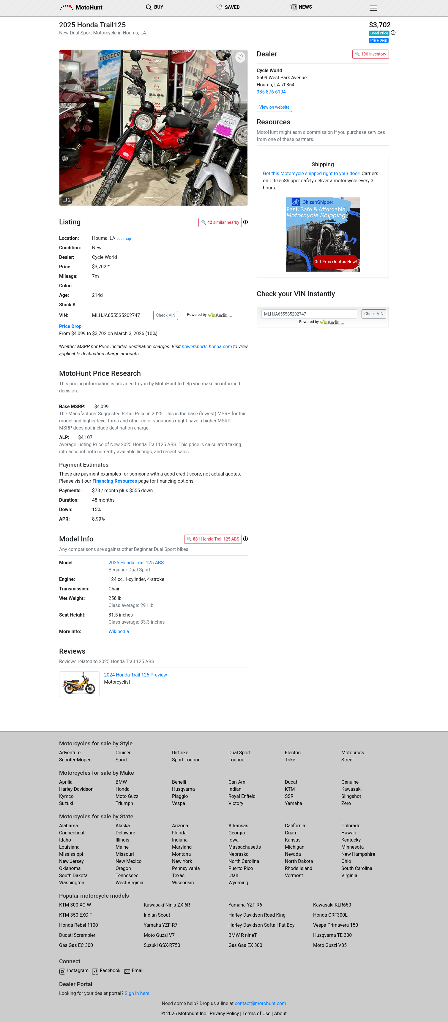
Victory (235, 803)
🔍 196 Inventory (370, 54)
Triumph (124, 803)
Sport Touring (186, 760)
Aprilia (65, 782)
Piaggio (180, 796)
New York (182, 861)
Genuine (350, 782)
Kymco (66, 796)
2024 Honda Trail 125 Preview (135, 675)
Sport (121, 760)
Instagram (78, 970)
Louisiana (69, 847)
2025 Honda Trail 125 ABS (136, 562)
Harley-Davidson (76, 789)
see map (123, 238)
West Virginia (129, 882)
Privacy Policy (224, 1013)
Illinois (122, 840)
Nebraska (238, 854)
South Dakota (73, 875)
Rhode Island (298, 868)
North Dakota (299, 861)
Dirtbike (180, 752)
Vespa (178, 803)
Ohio (346, 861)
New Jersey (71, 861)
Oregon (123, 868)
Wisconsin (183, 882)
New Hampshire (358, 854)
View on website (274, 107)
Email (138, 970)
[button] (393, 33)
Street (347, 760)
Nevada (293, 854)
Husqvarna (183, 789)
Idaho (65, 840)
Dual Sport (239, 752)
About (280, 1013)
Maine (122, 847)
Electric (293, 752)
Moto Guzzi (128, 796)
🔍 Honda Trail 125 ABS (213, 539)
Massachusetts (244, 847)
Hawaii (348, 833)
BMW (121, 782)
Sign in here (137, 993)
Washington (71, 882)
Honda (123, 789)
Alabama (68, 825)
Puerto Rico (240, 868)
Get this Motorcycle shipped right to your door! (311, 173)
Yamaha (293, 803)
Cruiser (123, 752)
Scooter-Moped (75, 760)
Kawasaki (351, 789)
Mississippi (71, 854)
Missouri (125, 854)
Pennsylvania (186, 868)
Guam (291, 833)
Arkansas (238, 825)
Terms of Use (256, 1013)
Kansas (293, 840)
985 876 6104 (271, 92)
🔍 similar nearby (220, 222)
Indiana (179, 840)
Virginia (349, 875)
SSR (289, 796)
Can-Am (236, 782)
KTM (290, 789)
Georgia (236, 833)
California (295, 825)
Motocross (352, 752)
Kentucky (351, 840)
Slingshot (351, 796)
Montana (181, 854)
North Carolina (243, 861)
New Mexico (129, 861)
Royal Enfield (241, 796)
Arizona (180, 825)
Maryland (182, 847)
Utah (233, 875)
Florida (179, 833)
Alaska (123, 825)
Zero (346, 803)
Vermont (294, 875)
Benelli (179, 782)
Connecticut (72, 833)
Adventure (70, 752)
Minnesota (352, 847)
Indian (235, 789)
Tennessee (127, 875)
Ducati (292, 782)
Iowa (233, 840)
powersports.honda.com (207, 346)
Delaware (125, 833)
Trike (290, 760)
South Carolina (356, 868)
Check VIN (165, 315)
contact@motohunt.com (260, 1003)
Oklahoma (70, 868)
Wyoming (238, 882)
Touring (236, 760)
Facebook (110, 970)
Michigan (294, 847)
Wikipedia (118, 631)
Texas (178, 875)
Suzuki (66, 803)
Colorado (351, 825)
